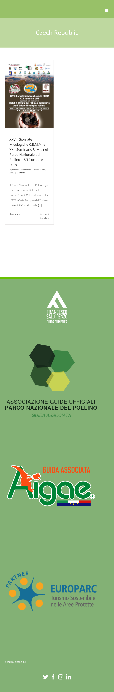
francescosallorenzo (21, 169)
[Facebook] (53, 676)
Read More (14, 214)
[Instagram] (60, 676)
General (21, 172)
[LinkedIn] (68, 676)
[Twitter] (45, 676)
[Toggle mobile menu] (107, 10)
